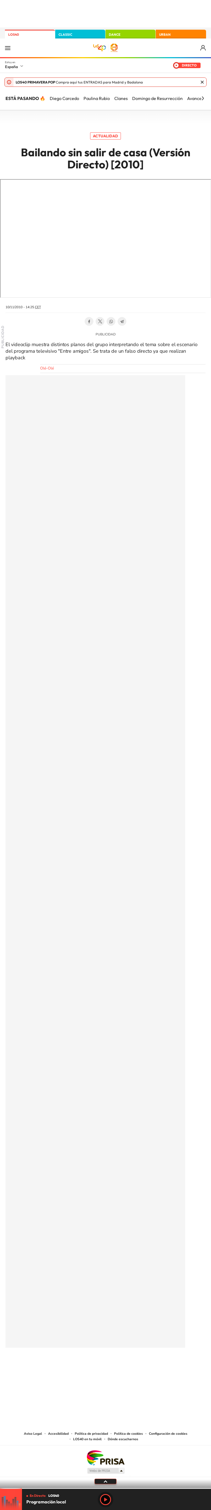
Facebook (89, 321)
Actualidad (105, 136)
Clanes (121, 98)
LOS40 (13, 34)
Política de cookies (128, 1433)
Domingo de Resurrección (157, 98)
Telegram (122, 321)
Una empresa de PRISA (105, 1457)
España (11, 66)
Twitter (100, 321)
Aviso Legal (33, 1433)
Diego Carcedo (64, 98)
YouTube (94, 1366)
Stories (138, 1366)
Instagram (72, 1366)
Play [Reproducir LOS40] (105, 1499)
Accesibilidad (58, 1433)
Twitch (127, 1366)
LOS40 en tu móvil (87, 1439)
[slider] (105, 1488)
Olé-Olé (47, 368)
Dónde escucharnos (123, 1439)
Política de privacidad (91, 1433)
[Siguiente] (203, 98)
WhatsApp (111, 321)
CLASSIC (65, 34)
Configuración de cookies (168, 1433)
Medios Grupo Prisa (105, 1470)
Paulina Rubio (97, 98)
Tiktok (83, 1366)
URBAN (165, 34)
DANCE (114, 34)
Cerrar (202, 82)
